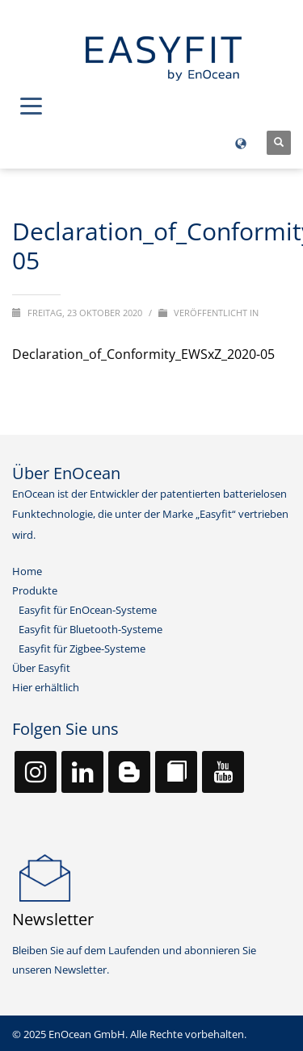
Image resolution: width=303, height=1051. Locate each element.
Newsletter (53, 919)
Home (27, 571)
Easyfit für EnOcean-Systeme (88, 610)
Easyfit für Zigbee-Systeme (82, 648)
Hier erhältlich (45, 687)
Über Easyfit (41, 668)
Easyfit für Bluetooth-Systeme (90, 629)
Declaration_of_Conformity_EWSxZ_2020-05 (143, 354)
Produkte (34, 590)
